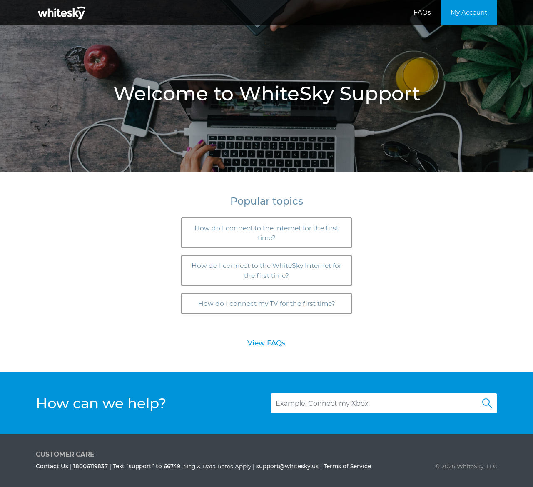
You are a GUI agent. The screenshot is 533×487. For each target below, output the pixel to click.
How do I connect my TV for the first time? (266, 303)
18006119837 (90, 466)
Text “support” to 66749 (146, 466)
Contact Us (52, 466)
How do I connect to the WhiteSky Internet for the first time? (266, 270)
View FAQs (266, 343)
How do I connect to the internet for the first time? (266, 233)
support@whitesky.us (287, 466)
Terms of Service (347, 466)
